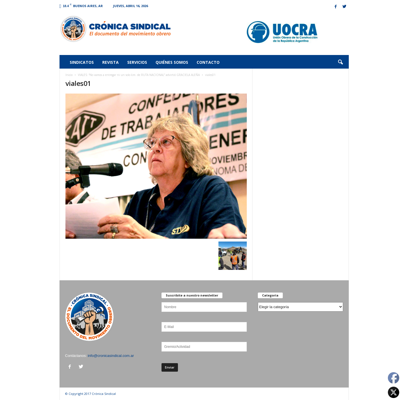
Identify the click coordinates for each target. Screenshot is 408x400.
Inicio (69, 75)
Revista (110, 62)
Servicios (137, 62)
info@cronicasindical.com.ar (111, 356)
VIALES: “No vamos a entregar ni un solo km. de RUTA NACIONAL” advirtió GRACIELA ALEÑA (139, 75)
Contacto (208, 62)
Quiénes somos (172, 62)
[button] (340, 62)
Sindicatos (82, 62)
